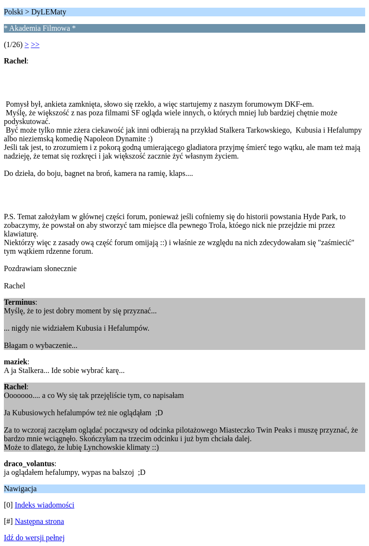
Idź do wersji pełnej (34, 538)
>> (35, 44)
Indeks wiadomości (44, 505)
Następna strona (39, 521)
